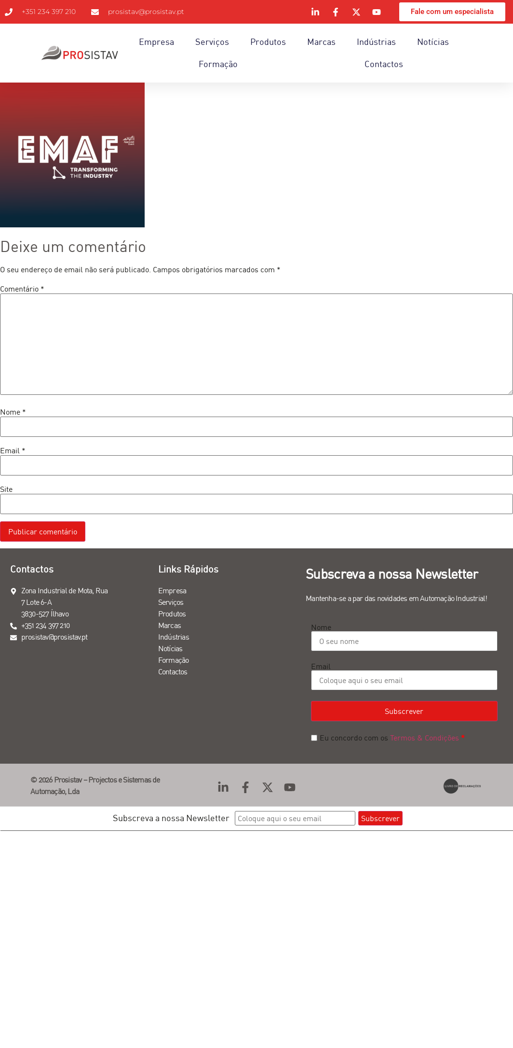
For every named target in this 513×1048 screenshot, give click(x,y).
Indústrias (376, 41)
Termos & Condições (424, 737)
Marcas (321, 41)
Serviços (212, 41)
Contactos (383, 64)
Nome (13, 412)
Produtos (268, 41)
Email (13, 450)
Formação (218, 64)
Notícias (433, 41)
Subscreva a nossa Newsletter (171, 818)
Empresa (156, 41)
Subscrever (404, 711)
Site (6, 489)
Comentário (22, 289)
